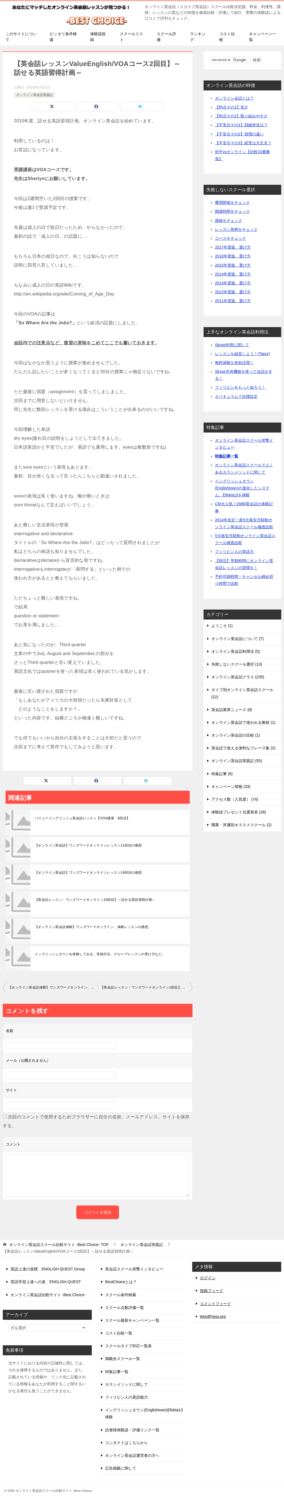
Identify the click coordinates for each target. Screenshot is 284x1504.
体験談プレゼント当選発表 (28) (238, 812)
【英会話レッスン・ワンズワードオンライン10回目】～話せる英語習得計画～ (95, 900)
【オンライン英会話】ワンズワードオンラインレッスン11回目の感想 (88, 845)
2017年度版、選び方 (233, 247)
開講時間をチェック (232, 211)
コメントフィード (215, 1303)
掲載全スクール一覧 (122, 1358)
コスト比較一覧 (118, 1333)
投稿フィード (211, 1290)
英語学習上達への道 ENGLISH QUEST (46, 1282)
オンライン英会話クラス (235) (237, 677)
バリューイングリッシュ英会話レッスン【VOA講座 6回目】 (82, 818)
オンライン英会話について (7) (237, 638)
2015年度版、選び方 (233, 265)
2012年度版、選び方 (233, 292)
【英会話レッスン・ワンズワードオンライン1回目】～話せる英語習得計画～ (146, 987)
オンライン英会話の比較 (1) (235, 735)
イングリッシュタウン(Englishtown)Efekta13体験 (144, 1413)
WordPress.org (213, 1316)
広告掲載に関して (120, 1468)
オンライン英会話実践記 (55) (236, 761)
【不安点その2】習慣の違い (239, 134)
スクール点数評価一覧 (124, 1307)
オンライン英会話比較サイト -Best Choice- (48, 1295)
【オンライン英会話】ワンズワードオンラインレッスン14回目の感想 (88, 872)
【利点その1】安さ (231, 107)
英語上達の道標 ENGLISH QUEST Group (48, 1269)
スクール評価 (166, 37)
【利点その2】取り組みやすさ (241, 116)
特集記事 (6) (222, 774)
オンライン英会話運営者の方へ (132, 1455)
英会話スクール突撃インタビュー (134, 1269)
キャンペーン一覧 (262, 37)
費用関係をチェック (232, 202)
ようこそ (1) (222, 625)
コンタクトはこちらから (126, 1442)
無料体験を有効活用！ (234, 362)
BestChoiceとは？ (121, 1282)
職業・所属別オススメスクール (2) (241, 825)
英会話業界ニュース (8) (231, 709)
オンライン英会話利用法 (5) (235, 651)
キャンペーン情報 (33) (230, 786)
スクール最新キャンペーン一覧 (132, 1320)
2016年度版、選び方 (233, 256)
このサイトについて (21, 37)
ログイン (207, 1278)
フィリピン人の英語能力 (126, 1397)
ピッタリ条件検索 (63, 37)
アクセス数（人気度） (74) (234, 799)
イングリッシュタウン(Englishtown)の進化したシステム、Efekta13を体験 (242, 488)
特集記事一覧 (226, 456)
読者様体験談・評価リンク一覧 (132, 1430)
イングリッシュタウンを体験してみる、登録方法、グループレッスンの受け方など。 (100, 954)
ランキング (198, 37)
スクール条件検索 (120, 1295)
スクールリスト (131, 37)
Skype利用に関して (232, 345)
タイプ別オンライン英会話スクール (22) (242, 693)
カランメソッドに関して (126, 1384)
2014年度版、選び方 (233, 274)
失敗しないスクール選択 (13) (236, 664)
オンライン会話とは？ (234, 98)
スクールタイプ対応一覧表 (128, 1346)
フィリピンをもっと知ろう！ (240, 387)
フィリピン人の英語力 (234, 551)
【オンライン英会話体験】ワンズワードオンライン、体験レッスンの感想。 (93, 927)
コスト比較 (227, 37)
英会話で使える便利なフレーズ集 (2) (243, 748)
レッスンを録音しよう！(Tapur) (242, 354)
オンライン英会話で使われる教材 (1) (243, 722)
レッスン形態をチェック (236, 229)
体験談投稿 (98, 37)
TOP (59, 1244)
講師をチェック (228, 220)
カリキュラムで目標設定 (236, 396)
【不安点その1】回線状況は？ (241, 125)
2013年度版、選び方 (233, 283)
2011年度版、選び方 (233, 301)
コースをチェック (230, 238)
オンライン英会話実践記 (34, 95)
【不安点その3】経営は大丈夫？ (243, 143)
